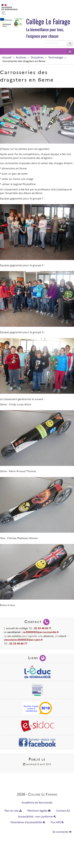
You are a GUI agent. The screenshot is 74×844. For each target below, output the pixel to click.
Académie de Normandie (37, 802)
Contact (63, 810)
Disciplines (37, 57)
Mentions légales (39, 810)
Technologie (55, 57)
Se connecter (61, 832)
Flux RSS (57, 822)
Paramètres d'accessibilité (27, 822)
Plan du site (13, 810)
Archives (21, 57)
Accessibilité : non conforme (37, 816)
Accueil (6, 57)
